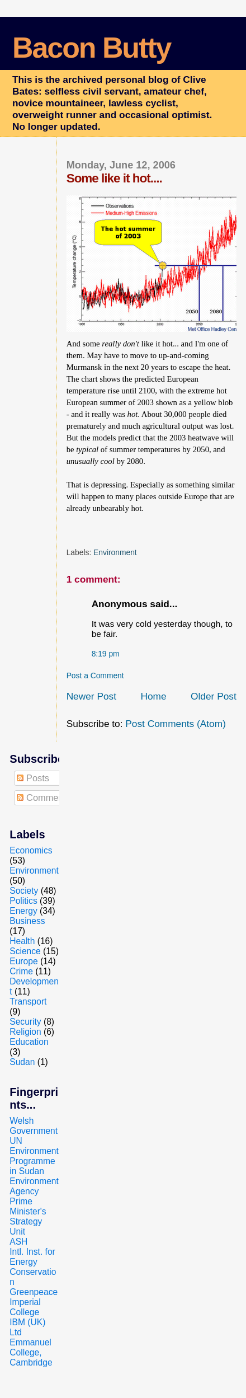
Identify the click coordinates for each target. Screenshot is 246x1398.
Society (24, 890)
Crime (21, 971)
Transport (28, 1001)
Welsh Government (34, 1126)
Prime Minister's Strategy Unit (28, 1216)
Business (27, 921)
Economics (31, 850)
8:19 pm (106, 653)
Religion (25, 1031)
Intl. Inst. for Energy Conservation (33, 1267)
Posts (33, 778)
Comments (43, 797)
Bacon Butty (91, 47)
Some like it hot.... (114, 178)
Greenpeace (34, 1292)
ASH (18, 1241)
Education (29, 1042)
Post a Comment (95, 675)
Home (153, 696)
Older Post (213, 696)
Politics (23, 901)
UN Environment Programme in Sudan (34, 1156)
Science (25, 951)
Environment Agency (34, 1186)
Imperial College (25, 1307)
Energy (23, 911)
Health (22, 941)
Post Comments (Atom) (175, 723)
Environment (115, 552)
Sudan (22, 1062)
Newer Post (91, 696)
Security (25, 1021)
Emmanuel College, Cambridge (31, 1352)
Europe (23, 961)
